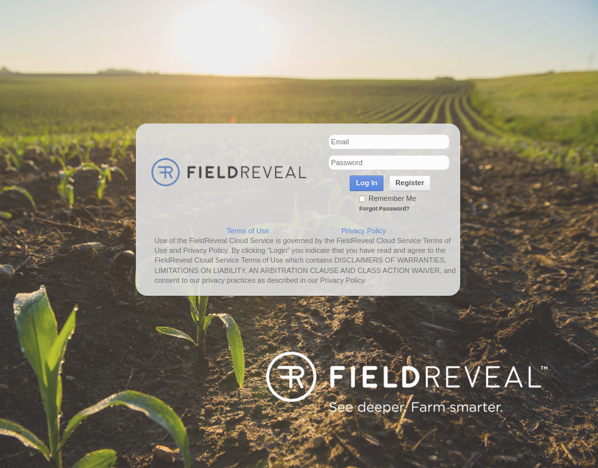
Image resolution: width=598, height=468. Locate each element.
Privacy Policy (363, 231)
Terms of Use (248, 231)
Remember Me (387, 198)
